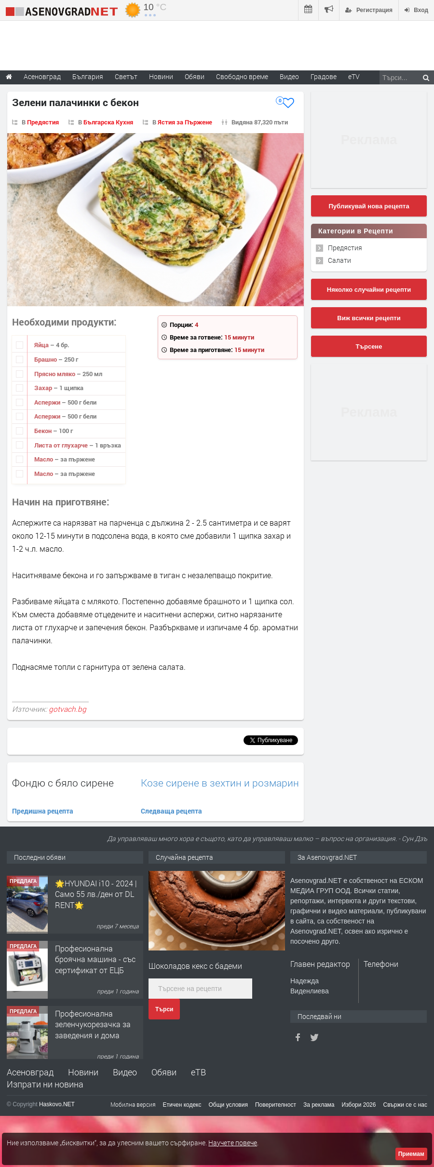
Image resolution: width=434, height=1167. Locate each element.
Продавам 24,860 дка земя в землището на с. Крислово (97, 889)
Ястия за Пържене (185, 122)
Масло (44, 459)
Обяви (163, 1072)
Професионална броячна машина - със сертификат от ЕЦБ (95, 1019)
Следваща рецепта (171, 810)
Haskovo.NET (57, 1104)
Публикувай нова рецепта (368, 206)
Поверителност (275, 1104)
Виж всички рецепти (368, 318)
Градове (324, 76)
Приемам (411, 1154)
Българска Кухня (108, 122)
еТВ (198, 1072)
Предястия (43, 122)
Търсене (369, 346)
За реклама (319, 1104)
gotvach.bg (67, 709)
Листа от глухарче (61, 445)
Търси (164, 1009)
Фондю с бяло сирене (63, 782)
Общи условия (228, 1104)
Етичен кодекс (182, 1104)
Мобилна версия (133, 1104)
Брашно (46, 359)
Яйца (42, 344)
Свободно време (242, 76)
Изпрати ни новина (45, 1084)
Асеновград (30, 1072)
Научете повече (232, 1142)
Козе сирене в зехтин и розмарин (220, 783)
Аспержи (48, 402)
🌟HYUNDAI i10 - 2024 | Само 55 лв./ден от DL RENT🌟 (96, 954)
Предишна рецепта (42, 810)
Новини (161, 76)
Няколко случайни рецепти (369, 289)
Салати (339, 260)
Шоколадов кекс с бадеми (195, 966)
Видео (125, 1072)
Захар (44, 387)
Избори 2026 (359, 1104)
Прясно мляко (55, 373)
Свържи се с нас (405, 1104)
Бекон (43, 430)
